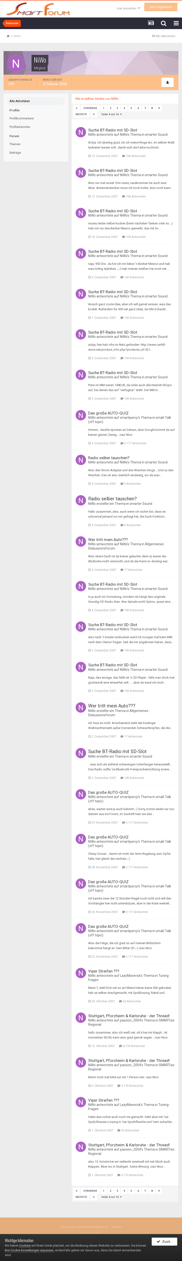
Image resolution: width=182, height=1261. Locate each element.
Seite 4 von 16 (111, 114)
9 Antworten (130, 483)
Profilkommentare (21, 118)
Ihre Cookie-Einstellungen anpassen (29, 1250)
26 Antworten (130, 1001)
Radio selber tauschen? (108, 457)
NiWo (92, 135)
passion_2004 (130, 1020)
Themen (14, 144)
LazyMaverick (130, 975)
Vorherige (90, 108)
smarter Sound (156, 135)
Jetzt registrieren (160, 7)
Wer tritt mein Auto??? (108, 539)
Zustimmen (167, 1243)
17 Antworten (131, 570)
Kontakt (117, 1226)
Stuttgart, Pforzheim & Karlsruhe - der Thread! (129, 1015)
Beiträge (15, 153)
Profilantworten (19, 127)
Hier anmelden (128, 8)
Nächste (81, 114)
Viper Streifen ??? (103, 971)
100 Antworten (134, 156)
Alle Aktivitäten (19, 101)
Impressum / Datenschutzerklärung (83, 1226)
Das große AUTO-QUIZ (108, 413)
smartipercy (129, 417)
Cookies (25, 1245)
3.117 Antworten (133, 443)
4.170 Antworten (132, 1046)
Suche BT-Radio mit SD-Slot (112, 130)
